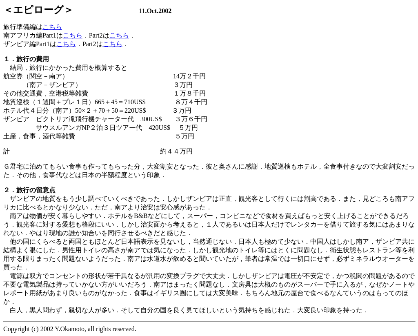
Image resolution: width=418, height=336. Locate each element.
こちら (52, 26)
